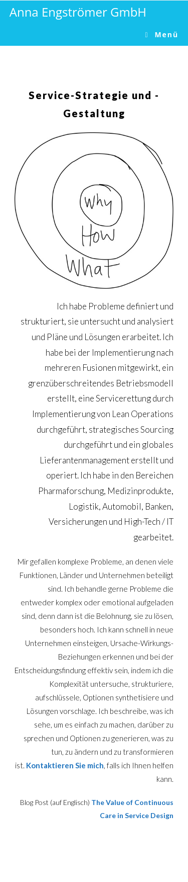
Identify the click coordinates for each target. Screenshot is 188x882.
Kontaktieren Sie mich (65, 765)
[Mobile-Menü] (162, 34)
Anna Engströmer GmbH (78, 12)
